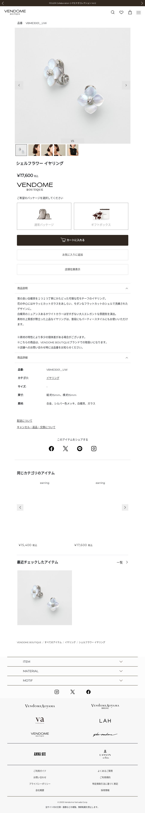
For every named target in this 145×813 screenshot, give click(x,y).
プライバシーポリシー (40, 784)
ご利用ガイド (39, 771)
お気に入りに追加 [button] (72, 254)
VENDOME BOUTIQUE (29, 642)
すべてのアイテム (53, 642)
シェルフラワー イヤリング (92, 642)
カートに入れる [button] (73, 240)
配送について (24, 420)
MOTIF (28, 680)
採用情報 (105, 790)
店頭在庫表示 (72, 269)
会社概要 (40, 790)
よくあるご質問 (105, 771)
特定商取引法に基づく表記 (105, 784)
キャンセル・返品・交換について (36, 427)
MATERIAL (30, 671)
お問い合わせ (39, 777)
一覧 (120, 562)
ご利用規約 (105, 777)
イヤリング (52, 378)
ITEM (26, 662)
